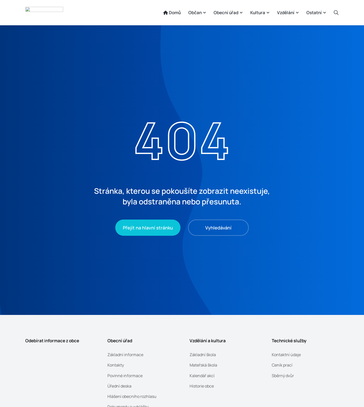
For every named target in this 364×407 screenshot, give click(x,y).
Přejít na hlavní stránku (148, 228)
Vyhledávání (218, 228)
